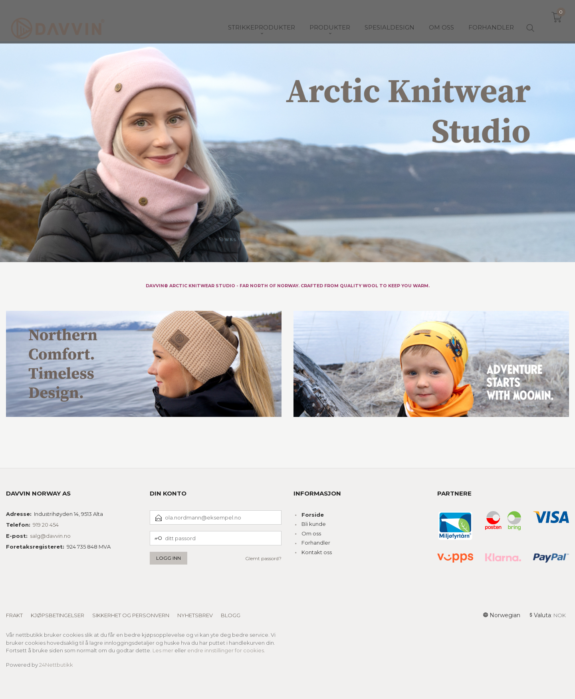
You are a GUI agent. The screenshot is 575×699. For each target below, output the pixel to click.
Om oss (311, 533)
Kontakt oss (316, 552)
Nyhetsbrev (195, 615)
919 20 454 (46, 524)
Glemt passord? (263, 558)
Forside (312, 514)
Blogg (230, 615)
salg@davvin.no (50, 536)
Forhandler (315, 542)
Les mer (163, 650)
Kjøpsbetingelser (57, 615)
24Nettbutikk (56, 664)
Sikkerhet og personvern (130, 615)
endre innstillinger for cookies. (226, 650)
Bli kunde (313, 524)
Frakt (14, 615)
